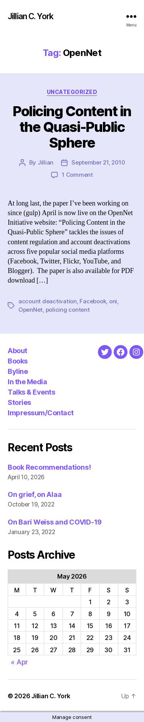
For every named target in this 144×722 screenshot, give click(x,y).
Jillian (45, 162)
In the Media (27, 382)
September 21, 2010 (98, 162)
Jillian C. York (30, 16)
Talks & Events (31, 392)
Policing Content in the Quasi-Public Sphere (72, 127)
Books (18, 361)
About (17, 351)
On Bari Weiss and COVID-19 (55, 522)
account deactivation (47, 301)
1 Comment (77, 174)
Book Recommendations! (49, 467)
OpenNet (30, 309)
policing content (68, 309)
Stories (19, 402)
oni (113, 301)
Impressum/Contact (41, 413)
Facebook (92, 301)
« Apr (19, 662)
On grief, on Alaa (34, 494)
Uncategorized (72, 92)
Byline (18, 371)
